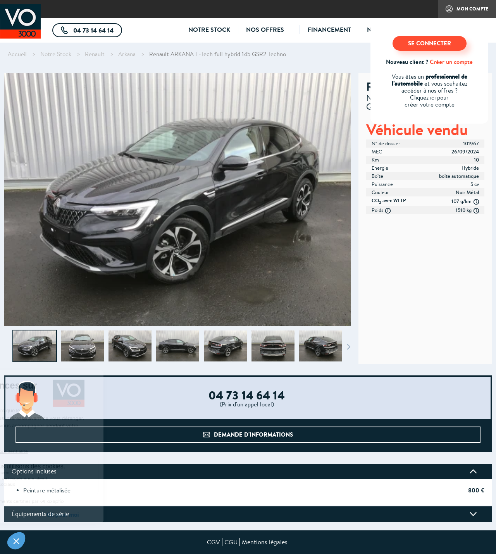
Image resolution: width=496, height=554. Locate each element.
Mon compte (463, 11)
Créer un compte (451, 62)
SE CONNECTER (429, 43)
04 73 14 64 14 (97, 31)
